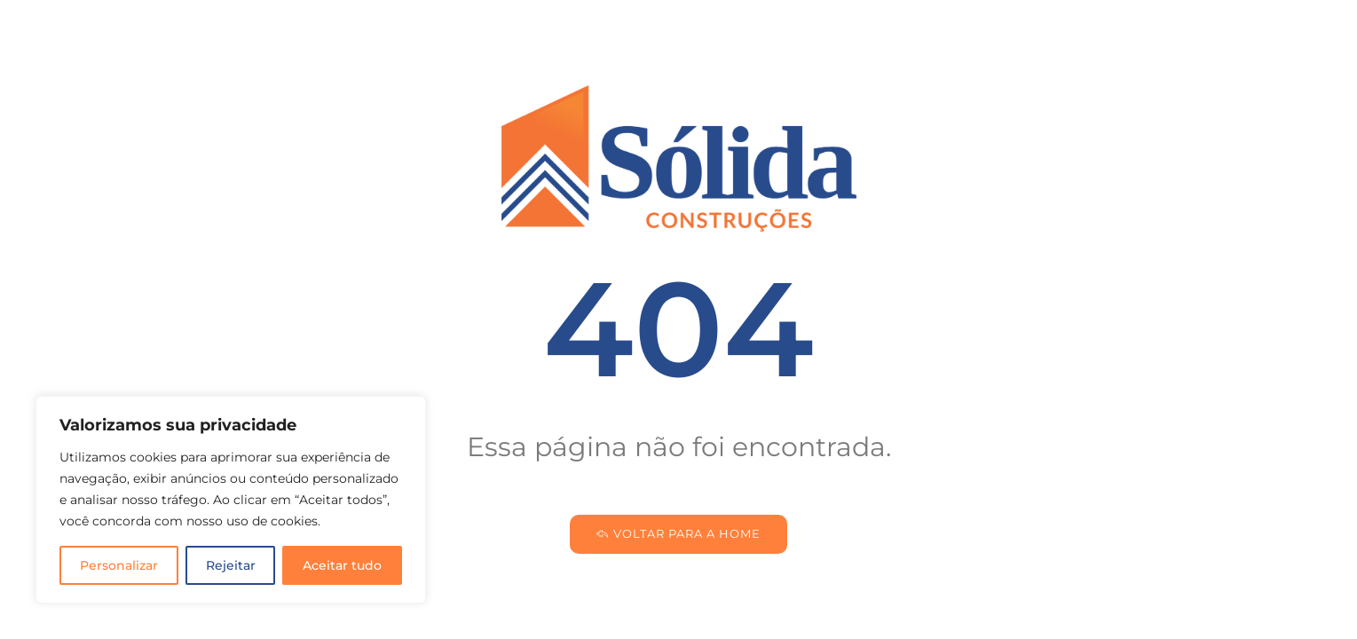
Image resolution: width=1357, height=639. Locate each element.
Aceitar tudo (342, 565)
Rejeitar (231, 565)
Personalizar (119, 565)
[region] (231, 500)
